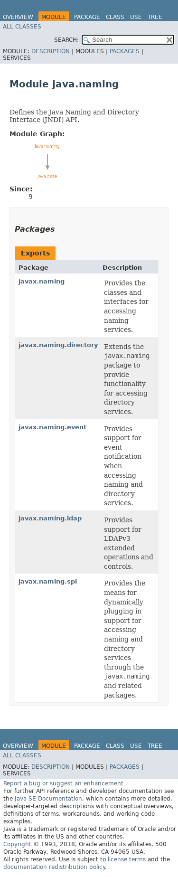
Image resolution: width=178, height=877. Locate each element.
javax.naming (42, 281)
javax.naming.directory (58, 345)
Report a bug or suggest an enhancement (63, 783)
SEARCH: (66, 40)
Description (50, 51)
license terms (127, 859)
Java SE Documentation (48, 798)
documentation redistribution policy (54, 867)
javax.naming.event (52, 427)
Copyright (17, 844)
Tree (155, 17)
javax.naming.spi (48, 581)
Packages (125, 51)
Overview (18, 17)
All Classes (22, 26)
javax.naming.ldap (50, 518)
